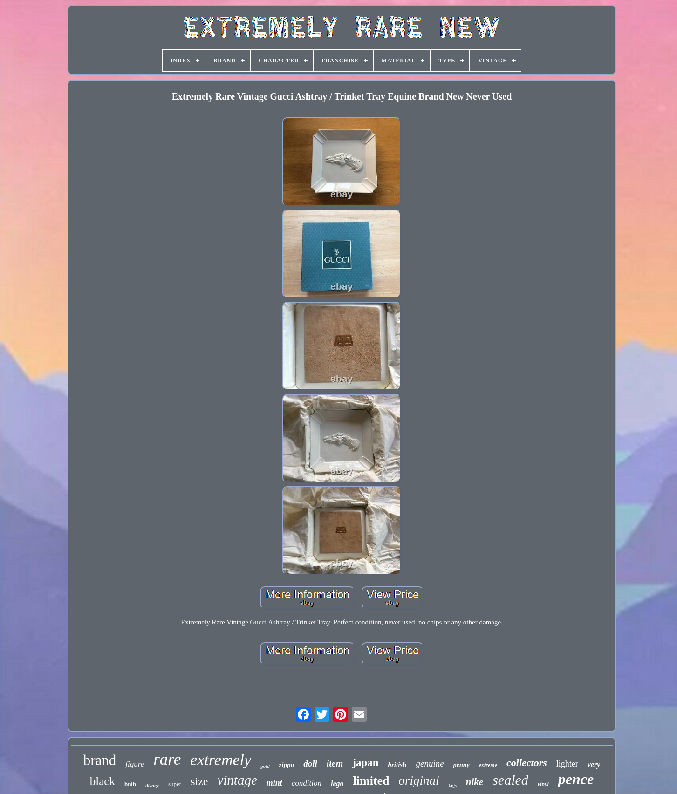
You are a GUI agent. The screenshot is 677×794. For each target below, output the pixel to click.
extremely (220, 759)
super (174, 783)
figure (134, 764)
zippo (286, 764)
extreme (488, 765)
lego (337, 783)
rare (167, 759)
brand (99, 760)
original (419, 780)
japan (365, 762)
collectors (526, 762)
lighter (567, 763)
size (199, 781)
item (335, 763)
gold (265, 766)
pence (576, 779)
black (102, 781)
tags (453, 785)
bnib (130, 783)
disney (152, 785)
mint (274, 782)
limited (371, 780)
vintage (237, 780)
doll (310, 763)
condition (306, 783)
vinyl (543, 784)
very (594, 764)
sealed (510, 779)
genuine (430, 763)
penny (461, 764)
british (397, 764)
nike (474, 781)
